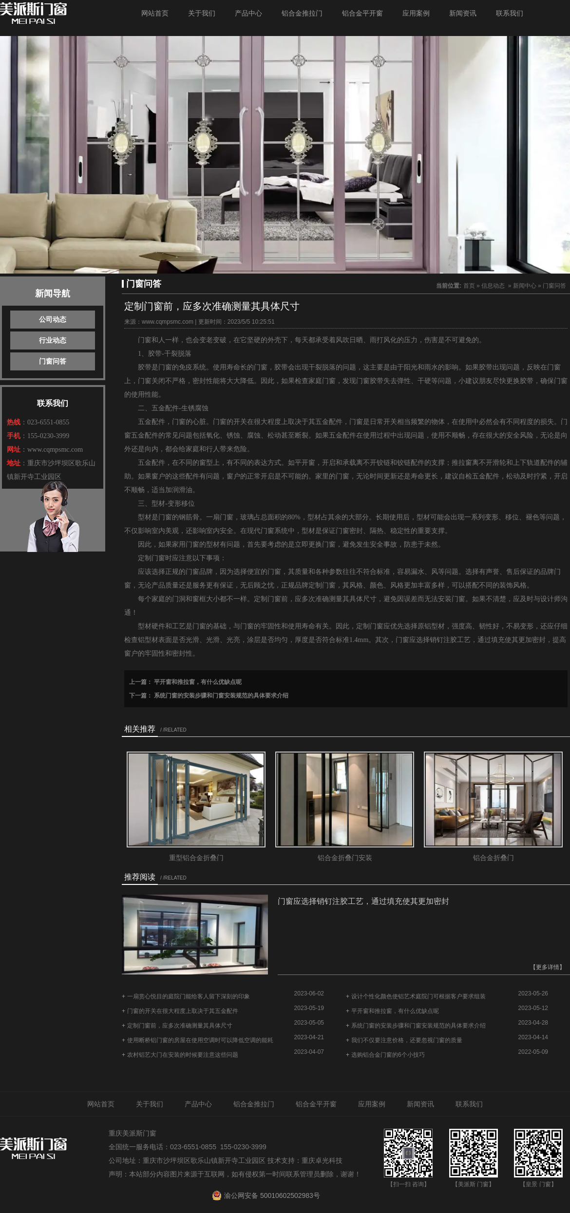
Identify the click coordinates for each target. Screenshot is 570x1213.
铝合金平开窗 (362, 13)
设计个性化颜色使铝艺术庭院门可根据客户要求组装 (418, 996)
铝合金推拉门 (302, 13)
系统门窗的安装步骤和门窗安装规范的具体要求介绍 (220, 695)
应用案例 (416, 13)
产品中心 (248, 13)
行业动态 (52, 340)
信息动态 (493, 285)
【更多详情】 (547, 967)
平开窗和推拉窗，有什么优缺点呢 (197, 682)
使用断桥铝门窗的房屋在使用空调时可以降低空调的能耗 (200, 1040)
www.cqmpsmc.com (167, 321)
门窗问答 (52, 361)
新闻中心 (524, 285)
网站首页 (155, 13)
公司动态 (52, 319)
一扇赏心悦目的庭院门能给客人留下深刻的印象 (188, 996)
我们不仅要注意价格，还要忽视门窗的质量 (406, 1040)
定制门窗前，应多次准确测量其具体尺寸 (179, 1025)
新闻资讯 (462, 13)
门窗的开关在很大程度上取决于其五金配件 (182, 1011)
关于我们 (201, 13)
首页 (469, 285)
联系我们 (509, 13)
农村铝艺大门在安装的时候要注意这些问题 (182, 1054)
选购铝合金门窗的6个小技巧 (388, 1054)
